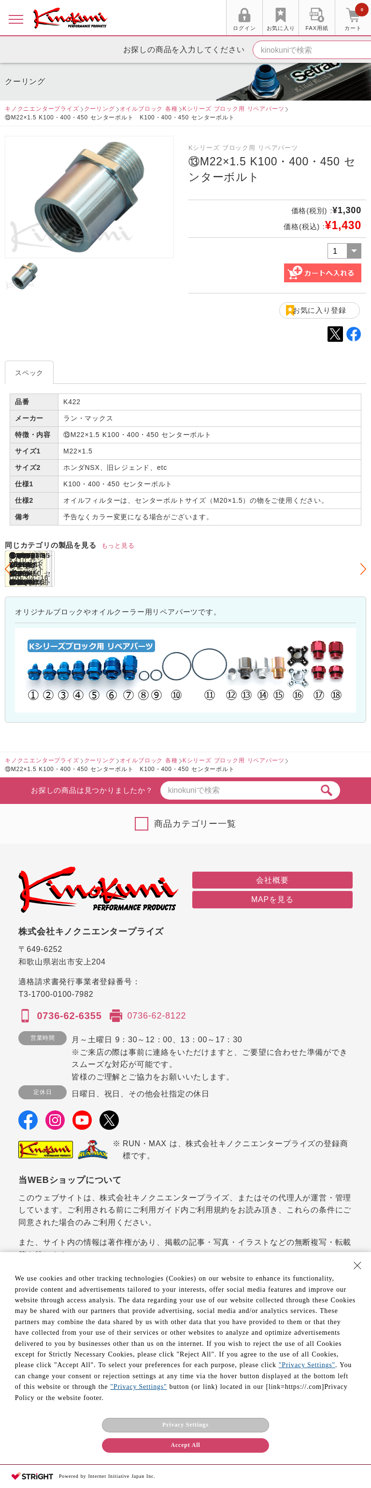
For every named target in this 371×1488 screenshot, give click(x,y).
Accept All (185, 1445)
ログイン (244, 28)
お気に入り (281, 28)
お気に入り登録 (319, 310)
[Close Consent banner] (357, 1265)
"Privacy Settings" (307, 1365)
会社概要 (272, 880)
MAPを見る (272, 899)
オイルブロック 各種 (149, 108)
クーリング (99, 108)
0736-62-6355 (69, 1015)
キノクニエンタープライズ (42, 108)
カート (356, 19)
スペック (29, 373)
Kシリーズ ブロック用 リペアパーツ (234, 108)
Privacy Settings (185, 1424)
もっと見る (118, 545)
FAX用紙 (317, 28)
